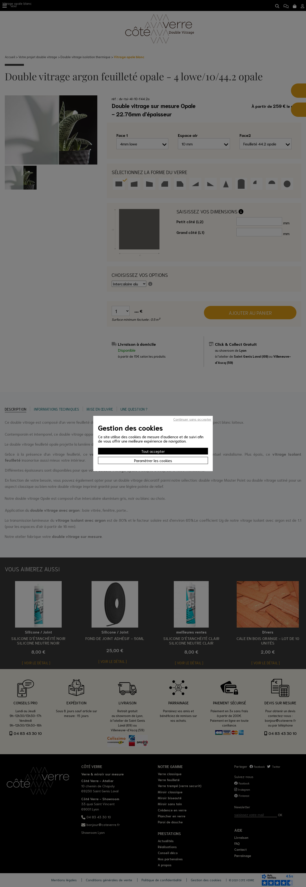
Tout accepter (153, 451)
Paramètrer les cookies (153, 460)
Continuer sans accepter (192, 419)
